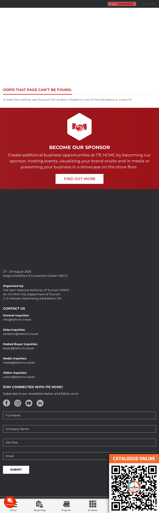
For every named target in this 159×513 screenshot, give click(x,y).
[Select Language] (122, 4)
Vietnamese (149, 3)
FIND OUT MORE (79, 179)
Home (58, 70)
